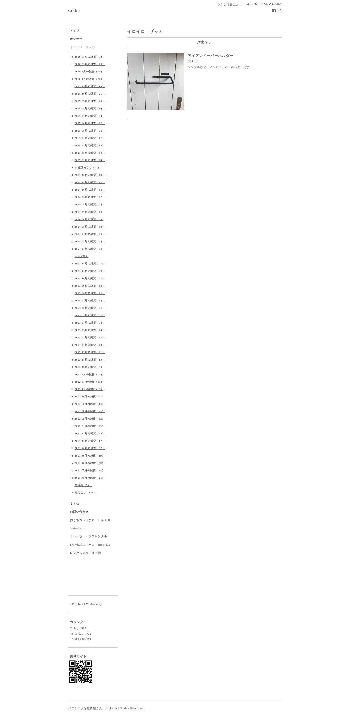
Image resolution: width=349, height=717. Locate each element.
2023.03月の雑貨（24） (90, 330)
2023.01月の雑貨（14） (90, 344)
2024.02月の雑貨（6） (89, 241)
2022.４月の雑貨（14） (90, 403)
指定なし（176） (86, 492)
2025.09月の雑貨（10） (90, 101)
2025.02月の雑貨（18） (90, 152)
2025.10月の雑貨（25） (90, 93)
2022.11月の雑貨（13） (90, 359)
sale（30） (82, 256)
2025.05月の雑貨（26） (90, 130)
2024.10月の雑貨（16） (90, 189)
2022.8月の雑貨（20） (89, 381)
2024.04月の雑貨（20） (90, 234)
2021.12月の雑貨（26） (90, 433)
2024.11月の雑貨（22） (90, 182)
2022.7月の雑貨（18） (89, 389)
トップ (74, 30)
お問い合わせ (79, 512)
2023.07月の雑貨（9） (89, 300)
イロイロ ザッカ (82, 47)
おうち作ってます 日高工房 (90, 520)
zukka (74, 10)
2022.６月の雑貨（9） (89, 396)
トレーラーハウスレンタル (88, 536)
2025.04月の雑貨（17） (90, 138)
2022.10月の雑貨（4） (89, 367)
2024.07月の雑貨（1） (89, 211)
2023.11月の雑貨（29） (90, 271)
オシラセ (76, 39)
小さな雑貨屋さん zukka (95, 708)
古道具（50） (83, 485)
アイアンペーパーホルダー (210, 56)
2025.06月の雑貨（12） (90, 123)
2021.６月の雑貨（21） (90, 477)
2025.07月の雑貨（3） (89, 115)
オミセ (74, 503)
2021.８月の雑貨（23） (90, 463)
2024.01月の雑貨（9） (89, 248)
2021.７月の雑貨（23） (90, 470)
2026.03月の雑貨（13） (90, 64)
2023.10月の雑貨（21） (90, 278)
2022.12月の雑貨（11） (90, 352)
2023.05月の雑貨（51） (90, 315)
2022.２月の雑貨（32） (90, 418)
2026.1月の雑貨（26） (89, 78)
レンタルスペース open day (90, 544)
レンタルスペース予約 (85, 553)
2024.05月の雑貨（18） (90, 226)
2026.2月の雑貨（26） (89, 71)
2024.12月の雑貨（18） (90, 174)
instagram (77, 528)
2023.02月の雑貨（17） (90, 337)
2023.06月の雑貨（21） (90, 307)
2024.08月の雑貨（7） (89, 204)
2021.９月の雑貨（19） (90, 455)
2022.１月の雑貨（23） (90, 426)
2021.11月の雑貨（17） (90, 440)
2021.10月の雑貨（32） (90, 448)
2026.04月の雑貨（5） (89, 56)
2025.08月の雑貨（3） (89, 108)
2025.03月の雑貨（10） (90, 145)
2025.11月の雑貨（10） (90, 86)
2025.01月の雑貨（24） (90, 160)
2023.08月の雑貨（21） (90, 293)
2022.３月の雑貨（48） (90, 411)
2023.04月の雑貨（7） (89, 322)
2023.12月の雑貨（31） (90, 263)
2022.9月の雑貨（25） (89, 374)
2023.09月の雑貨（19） (90, 285)
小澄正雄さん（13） (88, 167)
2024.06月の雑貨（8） (89, 219)
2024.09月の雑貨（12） (90, 197)
